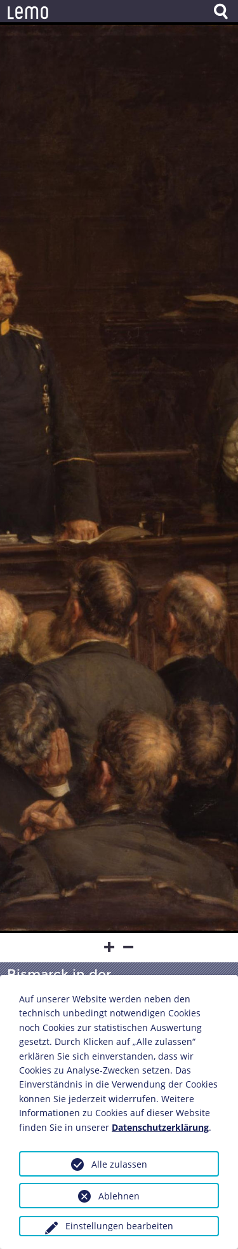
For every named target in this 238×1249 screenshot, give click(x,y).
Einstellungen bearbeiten (119, 1226)
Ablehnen (119, 1196)
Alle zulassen (119, 1164)
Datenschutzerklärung (160, 1127)
